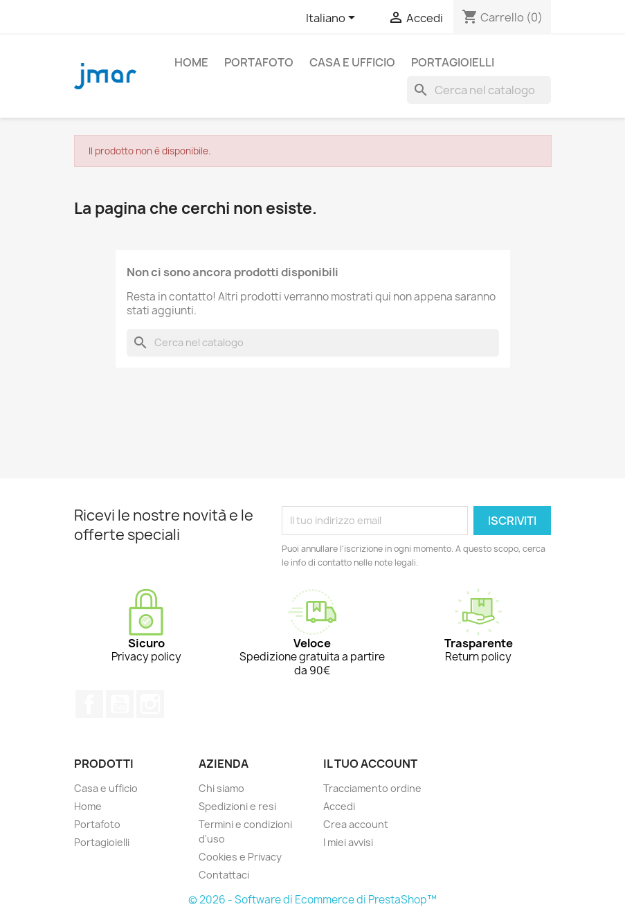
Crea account (355, 824)
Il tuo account (370, 763)
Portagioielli (452, 62)
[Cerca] (479, 90)
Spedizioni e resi (237, 806)
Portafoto (258, 62)
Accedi (339, 806)
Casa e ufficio (352, 62)
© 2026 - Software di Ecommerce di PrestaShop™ (312, 899)
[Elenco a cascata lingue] (333, 18)
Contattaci (224, 874)
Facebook (89, 704)
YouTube (120, 704)
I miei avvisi (348, 842)
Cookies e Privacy (240, 856)
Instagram (150, 704)
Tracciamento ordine (372, 788)
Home (191, 62)
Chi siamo (221, 788)
